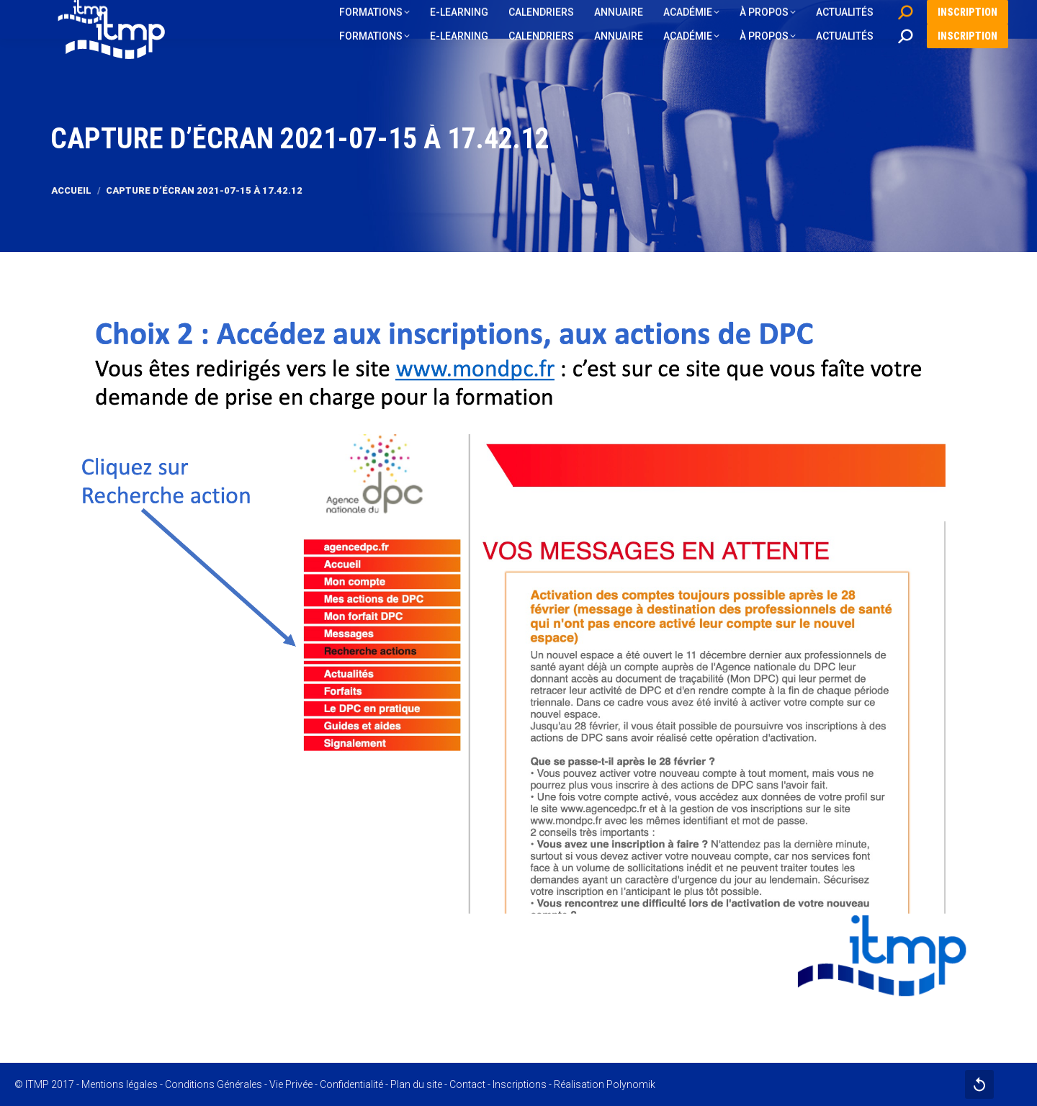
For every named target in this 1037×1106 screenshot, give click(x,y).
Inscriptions (520, 1084)
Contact (467, 1084)
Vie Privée (291, 1084)
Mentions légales (119, 1084)
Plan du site (416, 1084)
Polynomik (630, 1084)
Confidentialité (351, 1084)
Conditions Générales (213, 1084)
